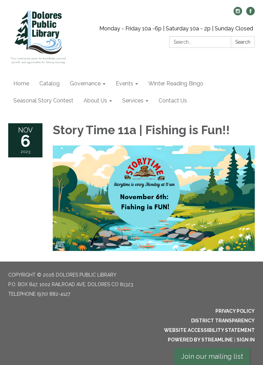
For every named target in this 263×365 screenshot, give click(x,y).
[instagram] (238, 13)
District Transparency (223, 320)
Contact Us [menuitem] (173, 100)
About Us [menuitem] (95, 100)
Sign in (246, 339)
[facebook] (250, 13)
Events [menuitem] (124, 83)
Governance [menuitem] (85, 83)
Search (242, 42)
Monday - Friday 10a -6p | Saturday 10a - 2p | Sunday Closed (176, 28)
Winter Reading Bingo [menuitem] (175, 83)
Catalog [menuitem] (49, 83)
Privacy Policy (235, 311)
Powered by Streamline (200, 339)
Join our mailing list (212, 356)
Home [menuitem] (21, 83)
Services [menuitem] (132, 100)
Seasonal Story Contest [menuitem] (43, 100)
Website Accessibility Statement (209, 330)
